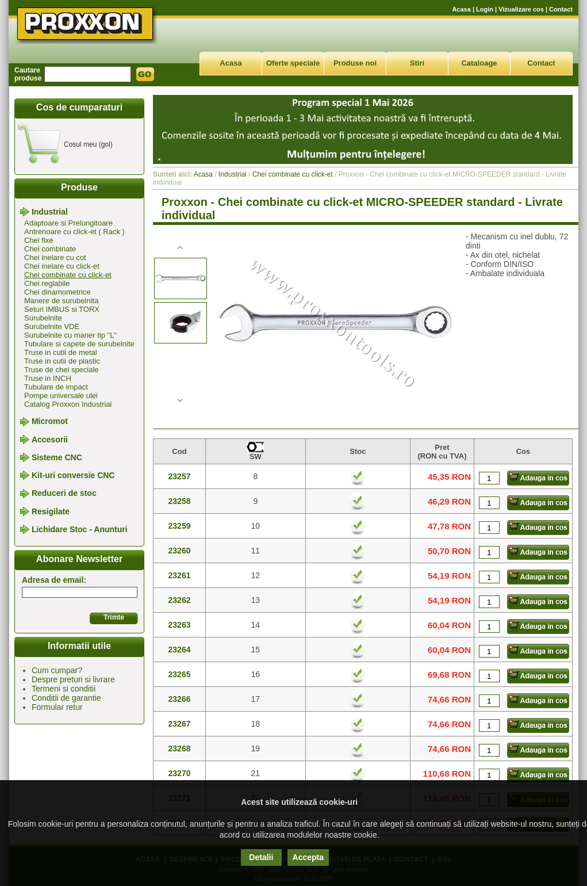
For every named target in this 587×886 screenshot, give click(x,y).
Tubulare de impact (56, 387)
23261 (179, 575)
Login (484, 9)
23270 (179, 773)
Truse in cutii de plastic (62, 361)
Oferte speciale (293, 63)
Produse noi (355, 63)
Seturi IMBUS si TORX (61, 309)
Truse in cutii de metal (60, 352)
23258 (179, 501)
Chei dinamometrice (57, 292)
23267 (179, 723)
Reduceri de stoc (64, 493)
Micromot (50, 421)
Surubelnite (43, 318)
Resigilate (51, 511)
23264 (179, 649)
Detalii (261, 857)
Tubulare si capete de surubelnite (79, 343)
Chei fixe (38, 240)
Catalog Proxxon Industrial (68, 404)
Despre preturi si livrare (73, 679)
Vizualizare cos (521, 9)
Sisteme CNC (57, 457)
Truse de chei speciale (61, 369)
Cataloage (479, 63)
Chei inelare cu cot (55, 257)
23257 (179, 476)
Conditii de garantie (66, 697)
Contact (561, 9)
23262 (179, 600)
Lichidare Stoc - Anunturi (80, 529)
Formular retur (57, 707)
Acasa (461, 9)
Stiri (417, 63)
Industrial (50, 211)
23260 (179, 550)
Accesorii (50, 439)
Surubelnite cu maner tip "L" (70, 335)
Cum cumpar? (57, 670)
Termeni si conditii (63, 688)
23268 (179, 748)
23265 (179, 674)
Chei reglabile (47, 283)
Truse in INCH (47, 378)
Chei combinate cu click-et (68, 274)
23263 (179, 624)
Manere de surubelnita (61, 300)
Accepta (308, 857)
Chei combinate (50, 249)
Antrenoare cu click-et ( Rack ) (74, 231)
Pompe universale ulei (61, 395)
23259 (179, 525)
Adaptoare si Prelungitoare (68, 223)
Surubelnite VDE (51, 326)
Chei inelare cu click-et (61, 266)
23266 (179, 699)
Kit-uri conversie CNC (73, 475)
